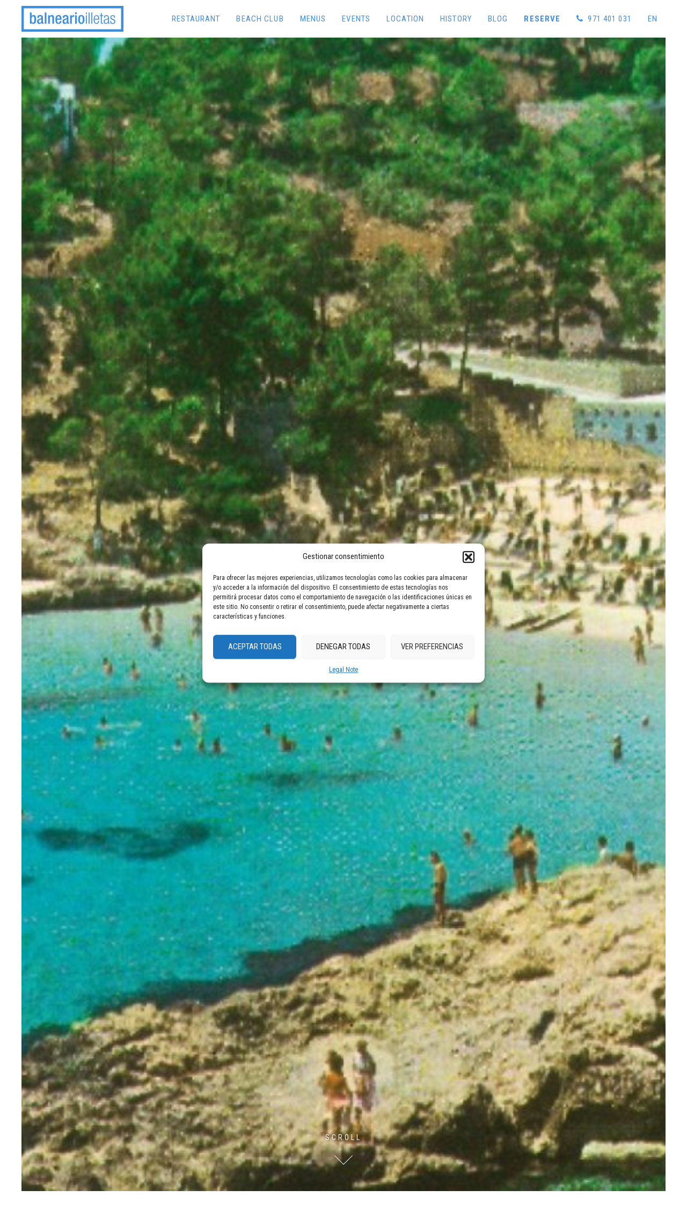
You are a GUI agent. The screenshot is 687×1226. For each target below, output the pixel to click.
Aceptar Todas (255, 646)
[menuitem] (653, 19)
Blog (498, 19)
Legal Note (343, 669)
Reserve (542, 19)
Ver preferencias (432, 646)
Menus (313, 19)
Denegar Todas (343, 646)
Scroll (343, 1137)
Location (405, 19)
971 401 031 (604, 19)
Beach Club (259, 19)
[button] (468, 557)
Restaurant (196, 19)
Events (356, 19)
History (456, 19)
